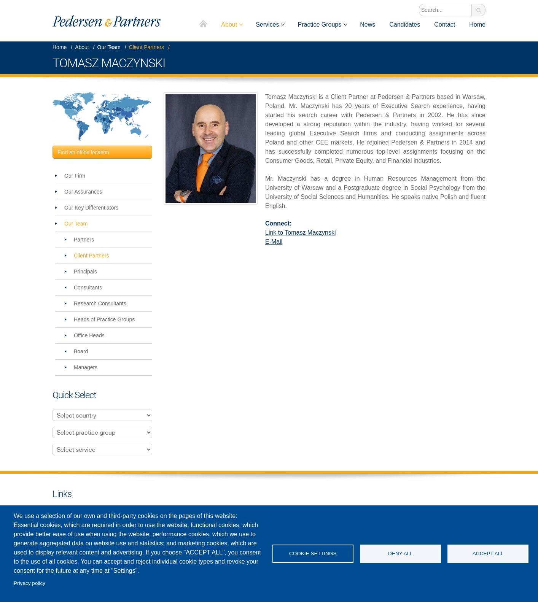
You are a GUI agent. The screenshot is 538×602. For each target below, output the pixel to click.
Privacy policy (29, 583)
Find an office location (83, 152)
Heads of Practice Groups (104, 319)
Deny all (400, 553)
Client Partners (146, 47)
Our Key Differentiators (91, 208)
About (229, 24)
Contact (444, 24)
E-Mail (273, 241)
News (367, 24)
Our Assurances (83, 192)
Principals (85, 271)
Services (267, 24)
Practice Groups (319, 24)
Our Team (109, 47)
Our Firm (74, 176)
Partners (84, 240)
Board (81, 351)
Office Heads (89, 335)
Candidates (404, 24)
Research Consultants (100, 303)
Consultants (88, 287)
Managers (85, 367)
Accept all (488, 553)
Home (204, 24)
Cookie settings (313, 553)
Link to (300, 232)
